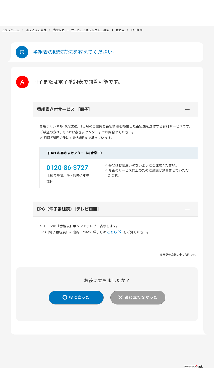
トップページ (11, 30)
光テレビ (59, 30)
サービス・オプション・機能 (90, 30)
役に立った (79, 297)
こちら (112, 232)
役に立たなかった (141, 297)
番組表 (120, 30)
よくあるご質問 (36, 30)
